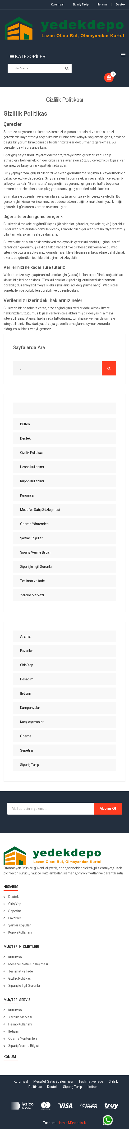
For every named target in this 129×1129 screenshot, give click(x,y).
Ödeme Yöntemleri (22, 1038)
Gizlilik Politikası (20, 978)
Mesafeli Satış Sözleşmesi (28, 964)
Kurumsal (57, 4)
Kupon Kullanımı (20, 932)
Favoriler (14, 918)
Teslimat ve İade (20, 971)
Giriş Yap (14, 904)
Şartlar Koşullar (19, 925)
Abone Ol (108, 808)
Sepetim (14, 911)
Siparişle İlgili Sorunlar (24, 985)
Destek (118, 4)
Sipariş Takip (78, 4)
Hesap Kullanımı (20, 1024)
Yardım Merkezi (20, 1017)
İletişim (99, 4)
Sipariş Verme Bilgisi (23, 1046)
